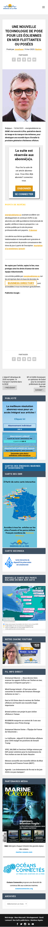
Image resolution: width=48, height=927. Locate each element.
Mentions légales (37, 920)
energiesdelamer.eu (13, 215)
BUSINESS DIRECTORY (21, 283)
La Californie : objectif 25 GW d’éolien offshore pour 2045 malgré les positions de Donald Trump (24, 740)
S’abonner (33, 230)
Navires (38, 49)
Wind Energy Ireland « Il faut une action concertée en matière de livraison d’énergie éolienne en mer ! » (22, 691)
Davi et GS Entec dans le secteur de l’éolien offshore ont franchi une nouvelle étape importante (22, 702)
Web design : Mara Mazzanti (15, 918)
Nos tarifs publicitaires (21, 920)
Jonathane (19, 49)
